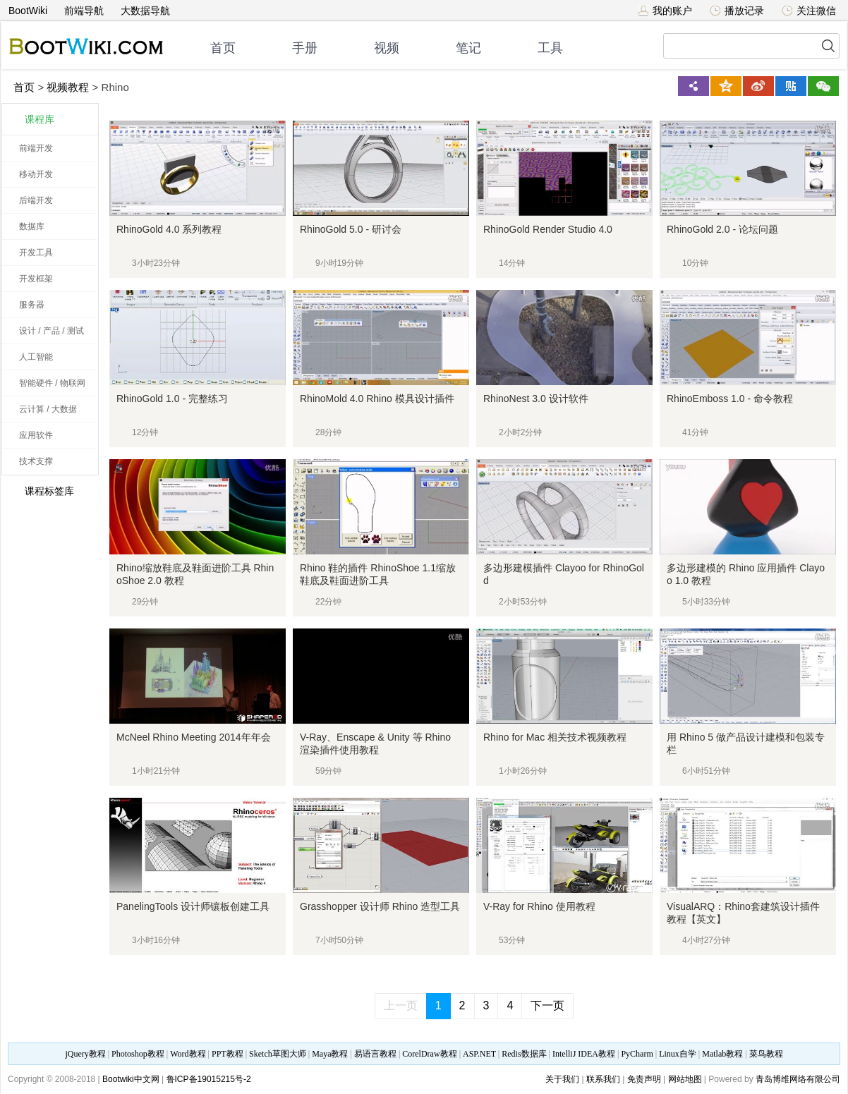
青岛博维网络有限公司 (798, 1079)
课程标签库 (41, 491)
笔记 (468, 48)
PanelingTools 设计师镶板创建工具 (192, 906)
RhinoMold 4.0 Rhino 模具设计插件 (377, 398)
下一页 (547, 1005)
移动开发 (36, 174)
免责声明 (644, 1079)
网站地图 (685, 1079)
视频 (386, 48)
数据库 (31, 226)
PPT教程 (227, 1054)
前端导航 (84, 10)
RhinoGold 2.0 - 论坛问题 (722, 229)
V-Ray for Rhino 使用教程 (539, 906)
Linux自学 (677, 1054)
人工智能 (36, 357)
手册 (304, 48)
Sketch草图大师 (277, 1054)
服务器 (31, 305)
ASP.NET (479, 1054)
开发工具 (36, 252)
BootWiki (27, 10)
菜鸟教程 (766, 1054)
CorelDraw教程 (429, 1054)
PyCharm (637, 1054)
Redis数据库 (524, 1054)
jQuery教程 (85, 1054)
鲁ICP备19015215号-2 (208, 1079)
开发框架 (36, 279)
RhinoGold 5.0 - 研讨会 (350, 229)
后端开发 (36, 200)
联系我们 (603, 1079)
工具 (550, 48)
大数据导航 (145, 10)
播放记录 (737, 10)
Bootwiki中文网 (130, 1079)
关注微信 (809, 10)
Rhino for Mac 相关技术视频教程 (554, 737)
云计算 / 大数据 (48, 409)
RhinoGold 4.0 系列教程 (169, 229)
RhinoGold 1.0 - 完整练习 (172, 398)
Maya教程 (330, 1054)
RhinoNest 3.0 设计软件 (535, 398)
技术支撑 (36, 461)
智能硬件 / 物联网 (52, 383)
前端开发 (36, 148)
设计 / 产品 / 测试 (51, 331)
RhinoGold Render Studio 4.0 (547, 229)
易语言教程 (375, 1054)
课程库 (39, 119)
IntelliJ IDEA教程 (583, 1054)
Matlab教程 (722, 1054)
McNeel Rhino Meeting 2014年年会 (193, 737)
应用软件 (36, 435)
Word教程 (187, 1054)
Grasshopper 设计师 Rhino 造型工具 (380, 906)
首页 (223, 48)
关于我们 (562, 1079)
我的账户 (665, 10)
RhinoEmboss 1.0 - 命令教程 (730, 398)
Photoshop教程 (137, 1054)
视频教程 (68, 87)
